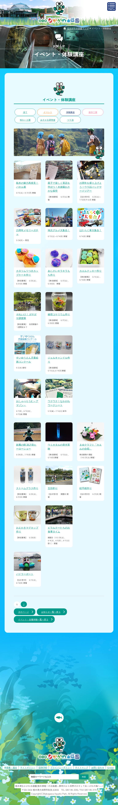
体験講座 (70, 112)
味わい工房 (25, 119)
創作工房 (93, 112)
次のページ (23, 611)
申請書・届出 (10, 767)
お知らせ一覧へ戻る (51, 611)
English (110, 767)
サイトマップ (81, 767)
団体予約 (43, 767)
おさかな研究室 (47, 119)
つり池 (70, 119)
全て (25, 112)
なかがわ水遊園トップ (78, 28)
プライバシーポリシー (61, 767)
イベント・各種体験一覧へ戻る (33, 619)
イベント (47, 112)
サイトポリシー (27, 767)
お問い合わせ (97, 767)
